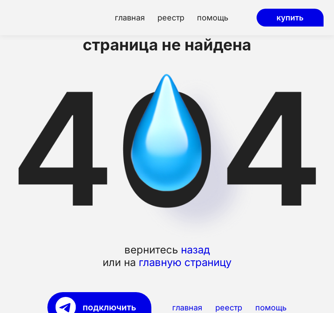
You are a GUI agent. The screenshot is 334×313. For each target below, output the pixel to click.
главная (130, 17)
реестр (170, 17)
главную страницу (185, 262)
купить (290, 17)
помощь (212, 17)
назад (195, 250)
